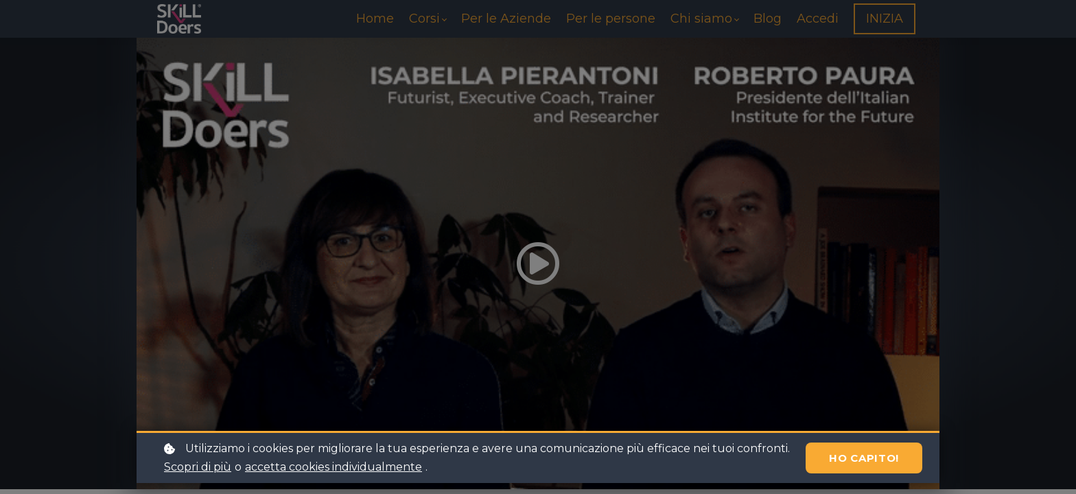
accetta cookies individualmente (333, 466)
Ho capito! (864, 457)
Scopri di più (197, 466)
